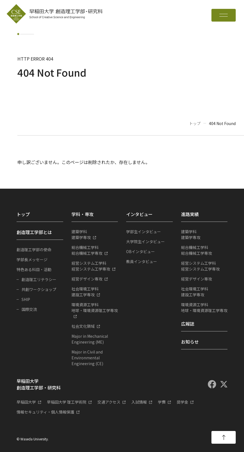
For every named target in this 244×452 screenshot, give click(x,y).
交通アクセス (108, 402)
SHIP (26, 299)
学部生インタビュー (143, 231)
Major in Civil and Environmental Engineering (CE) (87, 357)
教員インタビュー (141, 261)
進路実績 (190, 214)
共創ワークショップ (39, 289)
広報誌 (187, 323)
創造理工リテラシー (39, 279)
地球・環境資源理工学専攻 (94, 307)
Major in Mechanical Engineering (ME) (89, 339)
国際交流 (29, 309)
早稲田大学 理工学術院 (66, 402)
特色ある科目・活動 (34, 269)
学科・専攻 (82, 214)
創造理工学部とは (34, 232)
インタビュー (139, 214)
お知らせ (190, 341)
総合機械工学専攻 (94, 250)
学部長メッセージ (32, 259)
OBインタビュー (140, 251)
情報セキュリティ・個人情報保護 (45, 412)
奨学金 (182, 402)
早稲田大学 (26, 402)
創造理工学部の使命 (34, 249)
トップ (195, 123)
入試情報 (139, 402)
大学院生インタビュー (145, 241)
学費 (162, 402)
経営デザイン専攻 (86, 279)
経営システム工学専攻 (94, 266)
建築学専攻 (94, 234)
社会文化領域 (83, 326)
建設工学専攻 (94, 291)
